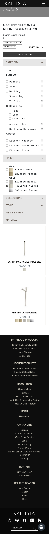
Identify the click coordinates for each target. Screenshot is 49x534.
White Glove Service (24, 437)
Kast (24, 499)
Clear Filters (24, 54)
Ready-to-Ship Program (24, 404)
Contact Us (24, 476)
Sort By (34, 47)
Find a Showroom (24, 397)
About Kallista (24, 389)
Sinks (13, 86)
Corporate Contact (24, 434)
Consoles (9, 47)
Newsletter (24, 417)
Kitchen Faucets (21, 140)
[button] (41, 527)
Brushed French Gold (23, 175)
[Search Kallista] (21, 528)
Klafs (24, 496)
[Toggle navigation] (43, 3)
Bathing (14, 91)
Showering (16, 96)
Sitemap (24, 459)
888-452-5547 (24, 472)
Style (9, 205)
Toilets (14, 101)
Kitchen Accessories (24, 145)
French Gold (20, 170)
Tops (15, 110)
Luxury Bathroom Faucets (24, 345)
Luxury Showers (24, 352)
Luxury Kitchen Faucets (24, 369)
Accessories (18, 124)
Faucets (14, 81)
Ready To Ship (14, 213)
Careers (24, 430)
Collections (14, 198)
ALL (11, 70)
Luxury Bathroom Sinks (24, 349)
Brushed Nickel (23, 182)
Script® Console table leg (24, 262)
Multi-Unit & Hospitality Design (24, 400)
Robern (24, 492)
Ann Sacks (24, 488)
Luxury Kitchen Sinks (24, 372)
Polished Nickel (12, 43)
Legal (24, 441)
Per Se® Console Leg (24, 313)
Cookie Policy (24, 448)
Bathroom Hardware (22, 129)
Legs (15, 114)
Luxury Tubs (24, 356)
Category (12, 62)
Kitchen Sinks (19, 150)
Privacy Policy (24, 445)
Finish (10, 158)
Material (11, 220)
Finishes (24, 393)
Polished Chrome (23, 190)
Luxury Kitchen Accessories (24, 376)
